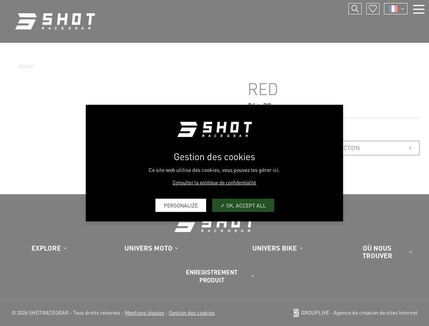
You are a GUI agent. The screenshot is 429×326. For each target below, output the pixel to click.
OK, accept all (243, 205)
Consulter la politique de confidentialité (214, 182)
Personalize (181, 205)
